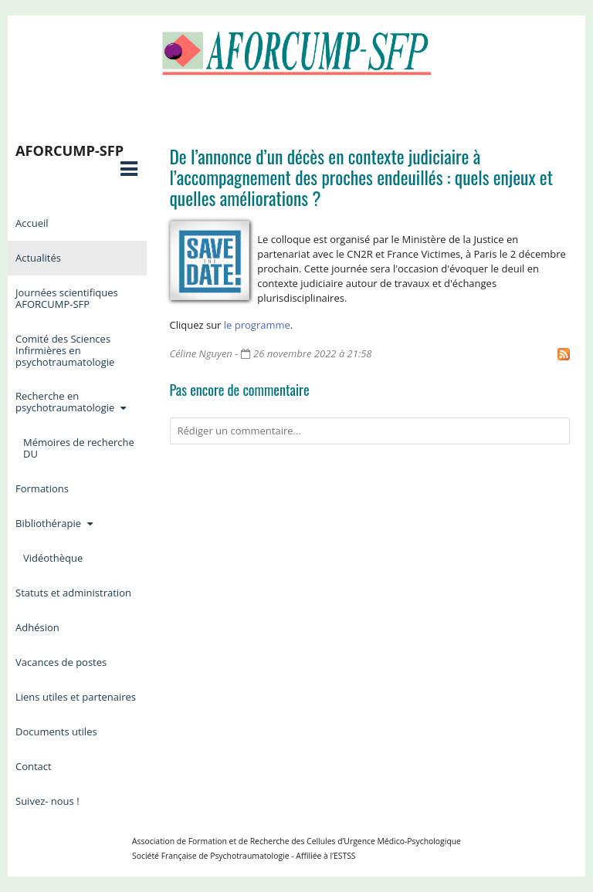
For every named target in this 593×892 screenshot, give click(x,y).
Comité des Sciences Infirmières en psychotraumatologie (64, 350)
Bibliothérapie (55, 523)
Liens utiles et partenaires (75, 697)
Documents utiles (56, 731)
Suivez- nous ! (47, 801)
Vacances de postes (61, 662)
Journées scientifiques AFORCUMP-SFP (66, 298)
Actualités (38, 258)
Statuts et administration (73, 593)
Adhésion (37, 627)
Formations (42, 488)
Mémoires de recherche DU (78, 448)
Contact (33, 766)
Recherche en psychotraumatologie (71, 401)
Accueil (32, 223)
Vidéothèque (53, 558)
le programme (257, 325)
